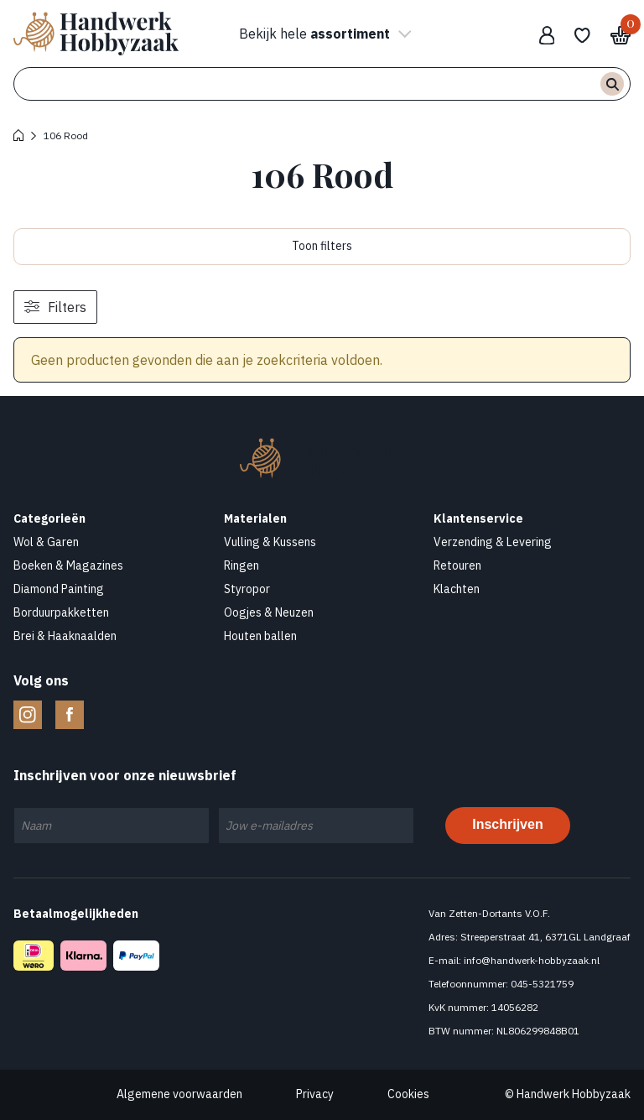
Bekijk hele (323, 33)
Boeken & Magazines (68, 565)
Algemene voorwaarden (179, 1094)
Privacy (315, 1094)
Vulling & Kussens (270, 542)
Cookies (408, 1094)
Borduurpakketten (61, 612)
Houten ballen (260, 635)
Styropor (247, 588)
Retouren (457, 565)
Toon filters (322, 245)
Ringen (241, 565)
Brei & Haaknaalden (65, 635)
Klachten (457, 588)
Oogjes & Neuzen (269, 612)
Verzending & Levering (493, 542)
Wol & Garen (46, 542)
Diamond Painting (58, 588)
